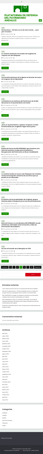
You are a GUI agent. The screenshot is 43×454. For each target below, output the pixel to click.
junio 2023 (5, 384)
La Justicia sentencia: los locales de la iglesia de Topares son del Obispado (18, 54)
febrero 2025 (5, 369)
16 (31, 267)
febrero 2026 (5, 338)
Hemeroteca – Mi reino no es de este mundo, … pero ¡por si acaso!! (20, 31)
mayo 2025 (5, 361)
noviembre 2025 (6, 346)
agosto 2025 (5, 354)
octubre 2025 (5, 348)
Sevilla (3, 27)
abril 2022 (4, 397)
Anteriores (4, 267)
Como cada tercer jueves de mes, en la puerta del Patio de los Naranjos (20, 288)
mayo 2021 (5, 399)
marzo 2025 (5, 366)
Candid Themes (35, 450)
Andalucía (4, 413)
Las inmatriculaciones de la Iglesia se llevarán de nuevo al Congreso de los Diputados (21, 78)
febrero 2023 (5, 389)
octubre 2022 (5, 394)
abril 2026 (4, 333)
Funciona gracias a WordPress (12, 450)
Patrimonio (5, 423)
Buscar (33, 274)
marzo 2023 (5, 387)
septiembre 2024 (6, 374)
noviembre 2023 (6, 382)
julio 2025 (4, 356)
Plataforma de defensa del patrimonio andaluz (21, 17)
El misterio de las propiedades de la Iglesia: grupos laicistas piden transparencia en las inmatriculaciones (21, 200)
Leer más (5, 44)
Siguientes (37, 267)
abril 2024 (4, 379)
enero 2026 (5, 341)
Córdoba (4, 415)
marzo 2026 (5, 336)
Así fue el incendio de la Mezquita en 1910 (16, 248)
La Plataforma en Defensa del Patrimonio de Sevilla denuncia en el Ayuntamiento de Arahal (19, 102)
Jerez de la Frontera (7, 420)
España (4, 418)
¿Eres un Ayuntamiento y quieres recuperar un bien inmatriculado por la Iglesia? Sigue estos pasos (19, 125)
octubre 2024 (5, 371)
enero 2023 (5, 392)
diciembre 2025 (6, 343)
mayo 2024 (5, 377)
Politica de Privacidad (6, 438)
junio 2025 (5, 359)
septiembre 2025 (6, 351)
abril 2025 (4, 364)
